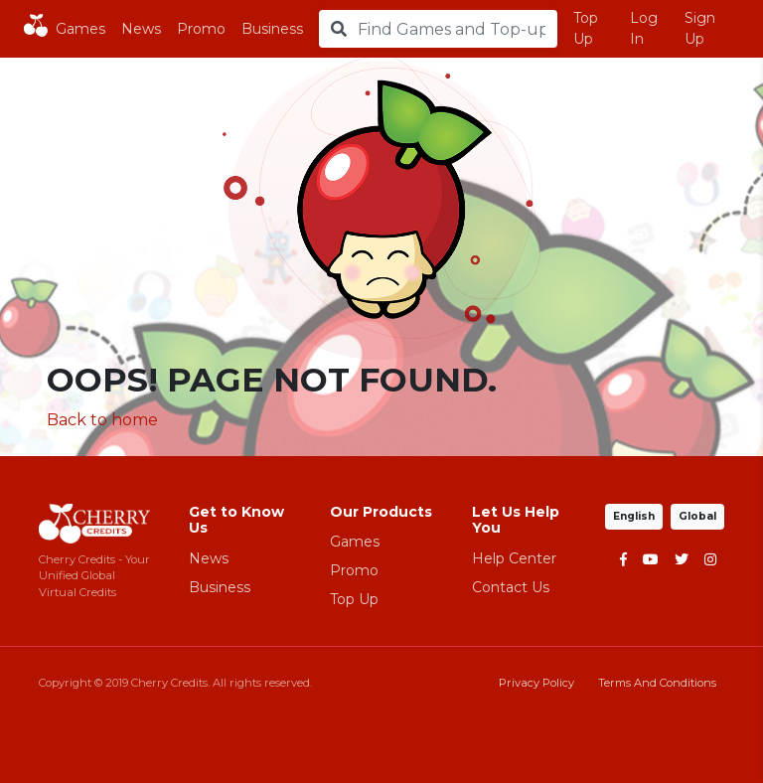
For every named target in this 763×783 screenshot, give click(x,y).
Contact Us (510, 587)
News (141, 29)
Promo (201, 29)
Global (697, 516)
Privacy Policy (536, 683)
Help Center (514, 558)
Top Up (585, 28)
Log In (644, 28)
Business (272, 29)
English (634, 516)
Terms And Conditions (657, 683)
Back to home (102, 419)
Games (80, 29)
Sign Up (700, 28)
